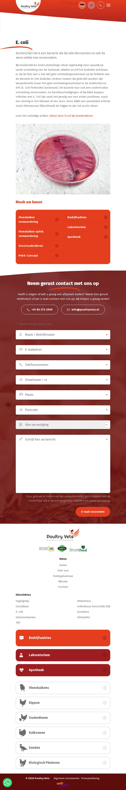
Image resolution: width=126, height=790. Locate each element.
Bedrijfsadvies (87, 217)
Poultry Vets (42, 778)
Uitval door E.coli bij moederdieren (71, 115)
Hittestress (84, 601)
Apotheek (87, 237)
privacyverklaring (99, 500)
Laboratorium (87, 227)
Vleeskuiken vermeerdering (39, 219)
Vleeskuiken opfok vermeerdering (39, 234)
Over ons (63, 570)
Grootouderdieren (39, 245)
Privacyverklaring (90, 778)
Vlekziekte (83, 617)
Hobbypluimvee (63, 576)
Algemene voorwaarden (66, 778)
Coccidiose (22, 606)
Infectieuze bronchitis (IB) (93, 606)
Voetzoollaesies (26, 617)
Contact (63, 586)
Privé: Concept (39, 255)
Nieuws (63, 581)
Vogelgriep (22, 601)
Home (63, 565)
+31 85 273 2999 (39, 309)
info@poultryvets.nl (83, 309)
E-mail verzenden (93, 511)
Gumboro (83, 611)
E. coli (19, 611)
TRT (18, 622)
